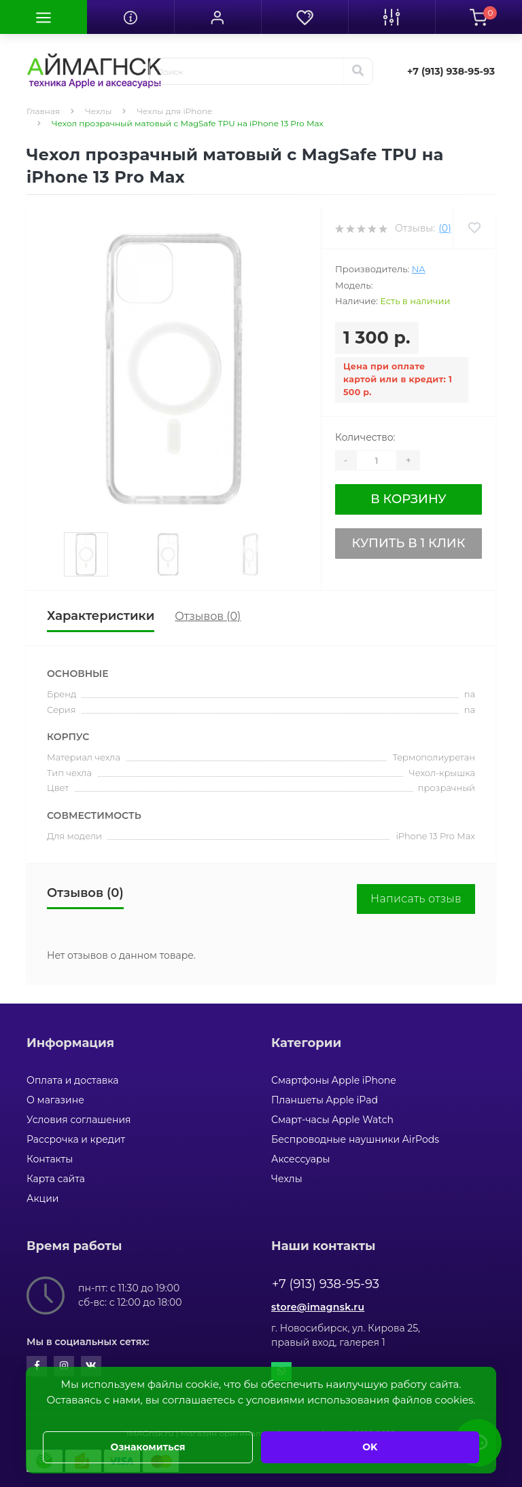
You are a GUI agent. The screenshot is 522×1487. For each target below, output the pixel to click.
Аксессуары (300, 1159)
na (418, 268)
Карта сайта (56, 1179)
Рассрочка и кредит (76, 1139)
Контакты (50, 1159)
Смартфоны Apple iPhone (333, 1080)
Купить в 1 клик (408, 543)
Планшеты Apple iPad (324, 1100)
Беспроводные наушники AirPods (355, 1139)
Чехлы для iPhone (174, 111)
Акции (42, 1198)
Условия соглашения (79, 1120)
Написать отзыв (416, 898)
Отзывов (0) (208, 616)
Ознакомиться (148, 1447)
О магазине (55, 1100)
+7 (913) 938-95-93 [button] (325, 1284)
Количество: (365, 437)
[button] (217, 17)
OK (369, 1447)
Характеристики (100, 615)
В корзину (408, 499)
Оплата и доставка (72, 1080)
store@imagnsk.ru (317, 1307)
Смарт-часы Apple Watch (332, 1120)
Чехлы (98, 111)
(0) (444, 228)
